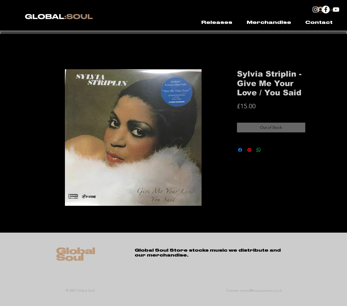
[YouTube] (336, 9)
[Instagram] (315, 9)
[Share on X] (268, 150)
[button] (268, 22)
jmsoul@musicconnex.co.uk (261, 290)
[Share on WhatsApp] (259, 150)
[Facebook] (326, 9)
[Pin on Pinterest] (249, 150)
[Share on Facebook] (240, 150)
